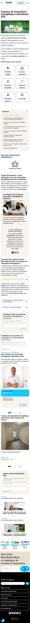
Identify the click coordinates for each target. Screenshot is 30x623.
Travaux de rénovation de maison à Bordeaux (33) (14, 479)
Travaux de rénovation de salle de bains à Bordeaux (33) (15, 482)
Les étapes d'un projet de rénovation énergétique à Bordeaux (15, 123)
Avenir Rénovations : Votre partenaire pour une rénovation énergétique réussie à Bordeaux (14, 118)
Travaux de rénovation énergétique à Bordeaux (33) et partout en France (15, 144)
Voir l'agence (23, 404)
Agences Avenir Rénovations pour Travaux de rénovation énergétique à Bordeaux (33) (13, 140)
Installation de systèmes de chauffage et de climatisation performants (13, 136)
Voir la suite (7, 491)
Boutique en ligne (5, 587)
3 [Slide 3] (17, 252)
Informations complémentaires (9, 605)
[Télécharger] (25, 569)
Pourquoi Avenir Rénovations (8, 591)
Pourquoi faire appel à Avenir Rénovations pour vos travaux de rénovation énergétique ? (15, 127)
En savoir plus (23, 328)
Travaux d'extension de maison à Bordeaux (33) (13, 490)
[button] (20, 413)
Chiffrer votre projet (6, 594)
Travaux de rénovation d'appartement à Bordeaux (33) (15, 486)
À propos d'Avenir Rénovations (9, 601)
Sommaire (5, 111)
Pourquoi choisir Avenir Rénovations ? (12, 115)
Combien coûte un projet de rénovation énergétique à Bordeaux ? (15, 131)
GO (27, 583)
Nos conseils (4, 598)
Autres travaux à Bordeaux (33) (10, 148)
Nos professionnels (6, 608)
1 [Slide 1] (12, 252)
